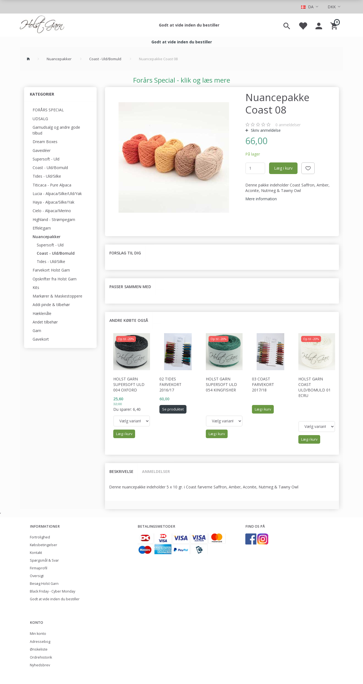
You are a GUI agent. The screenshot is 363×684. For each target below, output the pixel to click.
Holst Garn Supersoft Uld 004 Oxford (128, 384)
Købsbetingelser (43, 545)
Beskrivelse (121, 471)
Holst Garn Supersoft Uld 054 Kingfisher (221, 384)
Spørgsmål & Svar (44, 560)
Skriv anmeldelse (265, 130)
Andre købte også (128, 320)
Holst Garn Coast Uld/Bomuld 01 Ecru (314, 387)
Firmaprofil (38, 568)
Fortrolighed (40, 537)
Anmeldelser (156, 471)
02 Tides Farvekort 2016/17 (170, 384)
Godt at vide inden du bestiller (189, 25)
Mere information (261, 198)
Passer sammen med (130, 286)
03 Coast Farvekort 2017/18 (263, 384)
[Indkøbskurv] (334, 25)
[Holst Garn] (42, 25)
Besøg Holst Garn (44, 583)
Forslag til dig (125, 253)
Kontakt (36, 552)
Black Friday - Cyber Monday (52, 591)
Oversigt (37, 575)
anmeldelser (288, 124)
